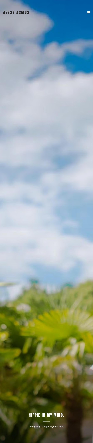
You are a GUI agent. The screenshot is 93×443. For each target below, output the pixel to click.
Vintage (44, 426)
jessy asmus (16, 12)
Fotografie (34, 426)
